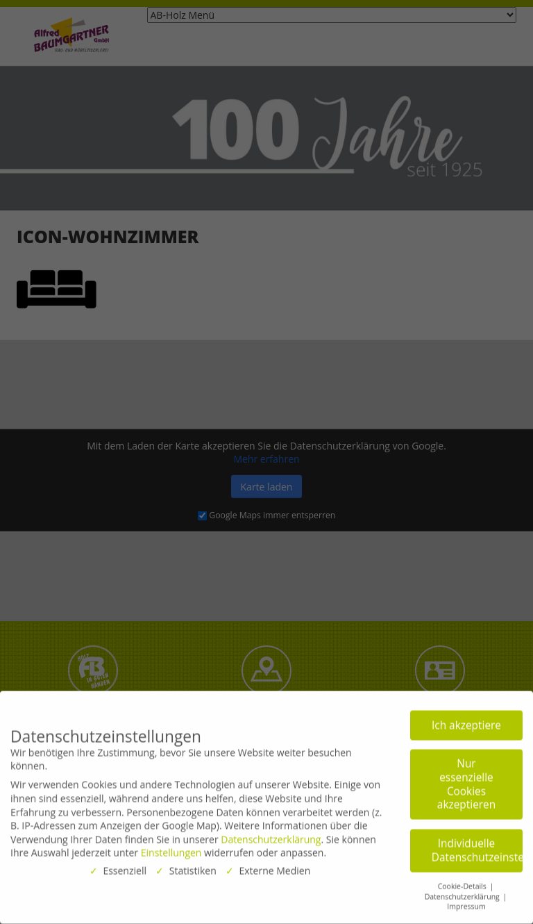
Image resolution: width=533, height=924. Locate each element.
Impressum (466, 902)
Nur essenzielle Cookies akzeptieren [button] (466, 780)
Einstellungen (171, 848)
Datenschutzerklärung (271, 834)
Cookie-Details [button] (463, 881)
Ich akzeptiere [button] (466, 720)
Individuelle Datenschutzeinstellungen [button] (477, 846)
